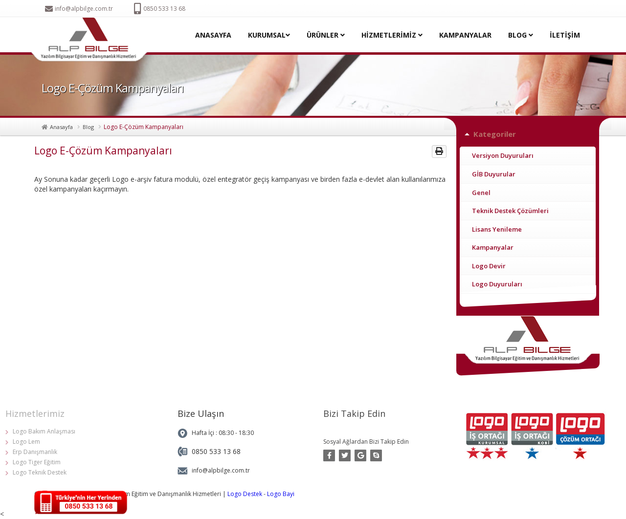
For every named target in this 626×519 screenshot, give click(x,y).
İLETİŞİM (565, 35)
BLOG (520, 35)
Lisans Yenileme (497, 229)
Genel (481, 192)
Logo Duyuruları (497, 284)
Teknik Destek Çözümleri (510, 210)
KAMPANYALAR (465, 35)
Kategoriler (494, 134)
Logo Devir (489, 265)
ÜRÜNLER (326, 35)
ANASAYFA (213, 35)
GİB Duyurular (493, 174)
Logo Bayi (280, 494)
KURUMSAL (269, 35)
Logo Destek (244, 494)
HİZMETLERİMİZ (392, 35)
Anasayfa (61, 126)
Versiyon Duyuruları (503, 155)
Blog (88, 126)
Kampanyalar (493, 247)
